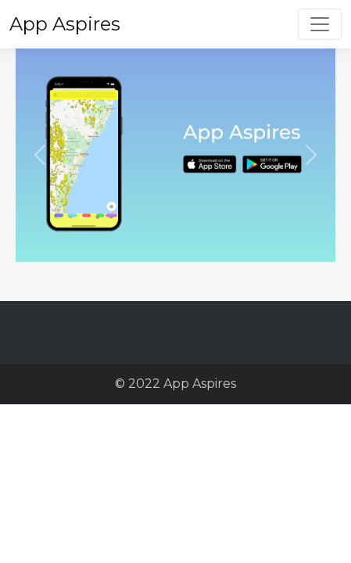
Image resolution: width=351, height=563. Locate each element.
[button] (39, 155)
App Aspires (64, 24)
